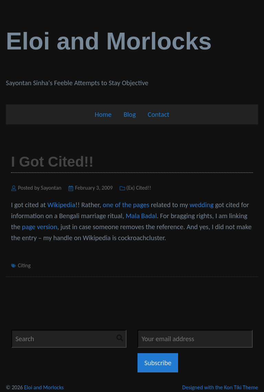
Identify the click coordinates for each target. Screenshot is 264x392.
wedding (202, 205)
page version (39, 227)
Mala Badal (141, 216)
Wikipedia (61, 205)
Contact (158, 114)
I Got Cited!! (52, 162)
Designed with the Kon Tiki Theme (220, 387)
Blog (129, 114)
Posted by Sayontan (40, 187)
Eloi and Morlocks (109, 41)
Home (103, 114)
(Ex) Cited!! (138, 187)
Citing (24, 265)
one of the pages (126, 205)
